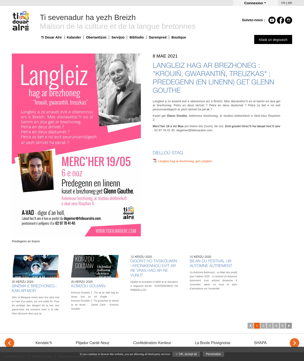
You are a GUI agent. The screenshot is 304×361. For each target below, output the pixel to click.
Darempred (157, 37)
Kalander (74, 37)
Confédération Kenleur (152, 343)
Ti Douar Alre (51, 37)
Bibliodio (136, 37)
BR (290, 3)
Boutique (178, 37)
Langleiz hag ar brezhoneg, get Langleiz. (185, 161)
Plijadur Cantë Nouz (92, 343)
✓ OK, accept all (186, 354)
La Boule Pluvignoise (212, 343)
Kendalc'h (44, 343)
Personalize (213, 354)
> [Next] (294, 343)
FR (283, 3)
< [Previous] (9, 343)
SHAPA (260, 343)
